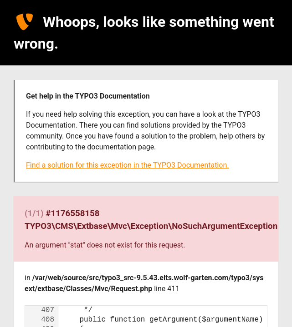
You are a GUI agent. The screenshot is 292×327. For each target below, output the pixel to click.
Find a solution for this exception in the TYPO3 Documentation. (127, 165)
